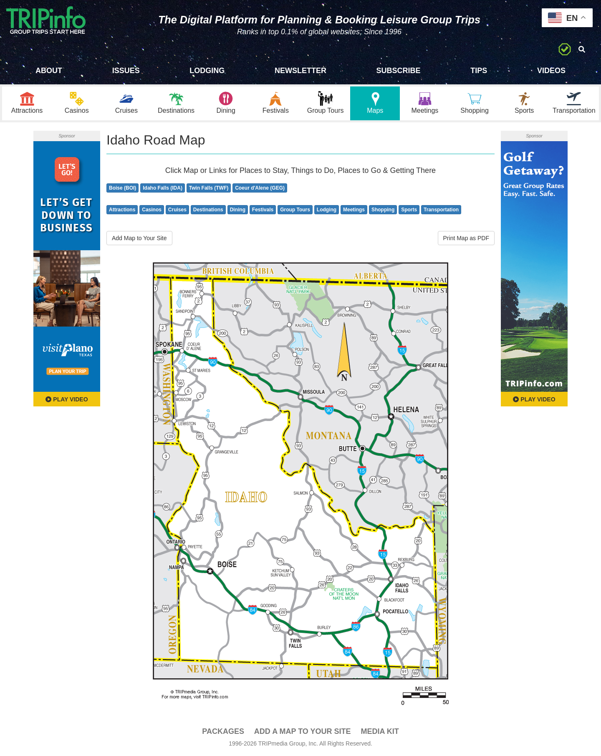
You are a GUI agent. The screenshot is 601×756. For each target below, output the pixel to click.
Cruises (177, 210)
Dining (237, 210)
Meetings (354, 210)
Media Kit (380, 731)
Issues (126, 70)
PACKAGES (223, 731)
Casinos (152, 210)
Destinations (208, 210)
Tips (478, 70)
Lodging (207, 70)
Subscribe (398, 70)
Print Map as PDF (466, 238)
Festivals (262, 210)
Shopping (382, 210)
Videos (551, 70)
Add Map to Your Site (139, 238)
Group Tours (295, 210)
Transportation (441, 210)
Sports (409, 210)
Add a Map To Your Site (302, 731)
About (48, 70)
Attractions (122, 210)
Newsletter (300, 70)
